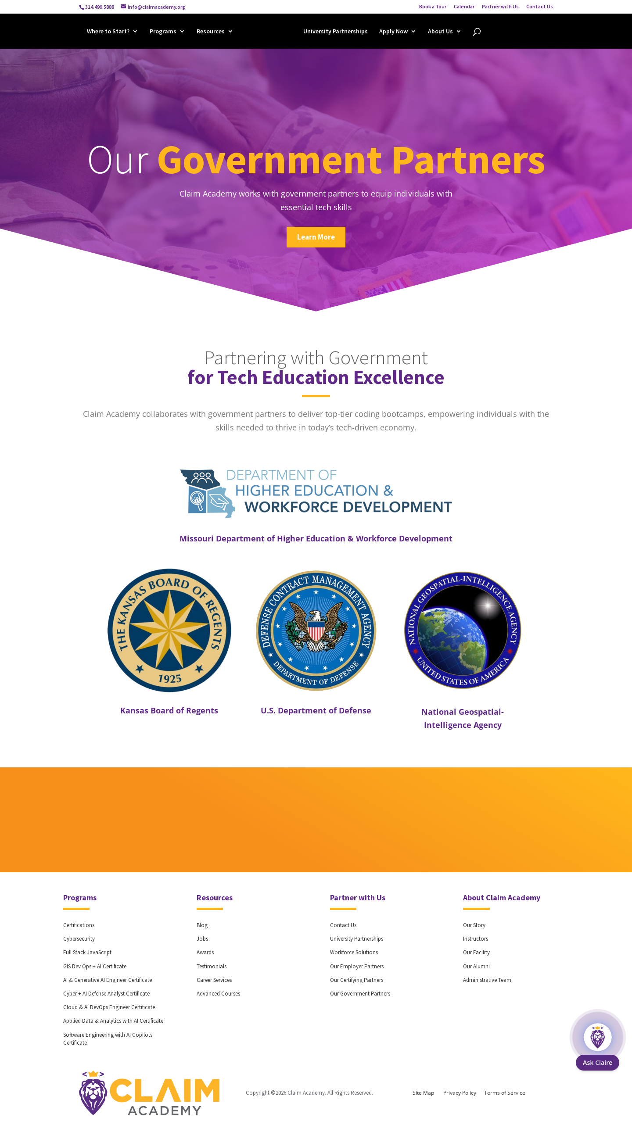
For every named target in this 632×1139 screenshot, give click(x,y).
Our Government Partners (360, 993)
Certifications (78, 925)
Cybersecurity (79, 938)
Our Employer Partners (357, 966)
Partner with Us (500, 7)
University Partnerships (335, 32)
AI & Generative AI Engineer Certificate (107, 980)
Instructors (475, 938)
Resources (211, 32)
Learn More (316, 237)
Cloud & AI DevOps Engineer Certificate (109, 1007)
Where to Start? (108, 32)
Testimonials (211, 966)
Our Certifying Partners (356, 980)
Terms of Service (504, 1092)
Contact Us (539, 7)
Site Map (423, 1092)
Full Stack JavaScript (87, 952)
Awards (205, 952)
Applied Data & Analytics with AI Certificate (113, 1020)
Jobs (202, 938)
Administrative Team (487, 980)
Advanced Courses (218, 993)
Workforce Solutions (354, 952)
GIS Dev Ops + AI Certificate (94, 966)
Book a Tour (432, 7)
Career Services (214, 980)
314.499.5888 (99, 7)
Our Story (474, 925)
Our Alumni (476, 966)
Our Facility (476, 952)
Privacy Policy (459, 1092)
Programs (163, 32)
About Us (440, 32)
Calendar (464, 7)
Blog (202, 925)
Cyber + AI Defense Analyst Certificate (106, 993)
